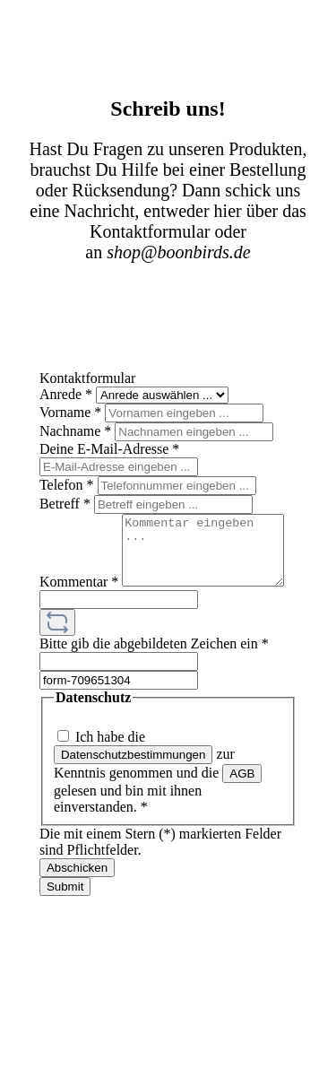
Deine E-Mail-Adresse (109, 448)
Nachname (77, 431)
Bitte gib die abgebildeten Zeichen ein (154, 669)
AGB (241, 799)
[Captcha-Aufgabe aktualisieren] (57, 648)
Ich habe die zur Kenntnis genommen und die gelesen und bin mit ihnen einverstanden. (158, 797)
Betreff (66, 503)
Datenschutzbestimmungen (133, 780)
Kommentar (78, 521)
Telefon (68, 484)
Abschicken (77, 893)
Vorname (72, 412)
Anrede (67, 394)
